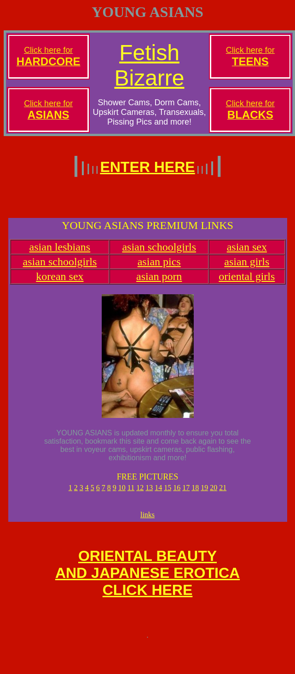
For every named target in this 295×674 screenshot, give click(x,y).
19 (204, 493)
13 (149, 493)
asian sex (247, 252)
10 (122, 493)
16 (176, 493)
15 (167, 493)
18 (195, 493)
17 (186, 493)
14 (158, 493)
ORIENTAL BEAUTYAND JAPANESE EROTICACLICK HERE (147, 582)
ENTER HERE (147, 167)
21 (222, 493)
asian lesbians (60, 252)
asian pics (159, 267)
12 (140, 493)
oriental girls (247, 282)
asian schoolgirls (159, 252)
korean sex (59, 282)
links (147, 521)
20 (213, 493)
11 (130, 493)
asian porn (159, 282)
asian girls (246, 267)
